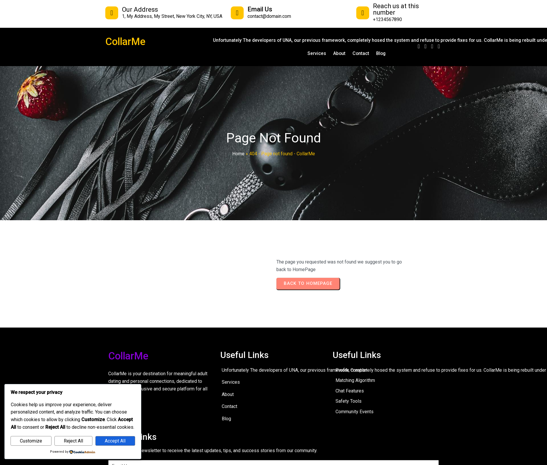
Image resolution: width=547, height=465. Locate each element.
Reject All (73, 441)
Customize (31, 441)
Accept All (115, 441)
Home (238, 153)
